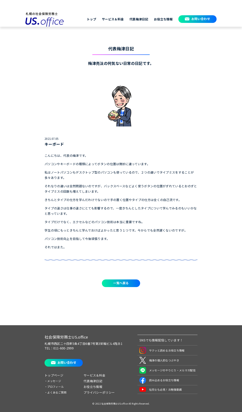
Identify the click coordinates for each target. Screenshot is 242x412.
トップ (91, 19)
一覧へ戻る (121, 283)
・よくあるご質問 (56, 392)
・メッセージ (53, 381)
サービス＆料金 (113, 19)
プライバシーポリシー (99, 392)
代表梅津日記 (138, 19)
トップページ (54, 375)
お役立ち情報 (163, 19)
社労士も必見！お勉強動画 (160, 389)
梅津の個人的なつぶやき (159, 360)
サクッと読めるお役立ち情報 (162, 350)
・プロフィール (54, 387)
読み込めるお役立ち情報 (159, 380)
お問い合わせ (200, 18)
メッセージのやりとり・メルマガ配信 (167, 370)
